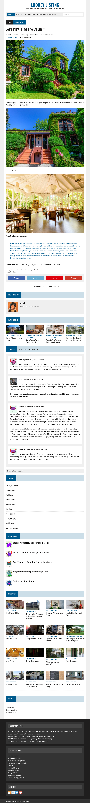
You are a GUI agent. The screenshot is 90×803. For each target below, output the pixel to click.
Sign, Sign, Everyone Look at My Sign (54, 685)
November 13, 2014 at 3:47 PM (36, 449)
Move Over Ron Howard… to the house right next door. (74, 339)
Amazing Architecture (13, 335)
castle (16, 35)
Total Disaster (10, 523)
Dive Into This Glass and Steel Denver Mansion (53, 341)
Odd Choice (9, 509)
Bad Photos (9, 495)
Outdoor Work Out (11, 684)
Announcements (10, 490)
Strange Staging (11, 518)
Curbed (22, 35)
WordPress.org (11, 712)
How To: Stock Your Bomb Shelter (74, 614)
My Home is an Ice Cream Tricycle (54, 639)
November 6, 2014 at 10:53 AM (33, 379)
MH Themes (27, 801)
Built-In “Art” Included (73, 684)
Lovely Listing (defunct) (16, 777)
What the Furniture (12, 528)
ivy (27, 35)
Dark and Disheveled (32, 661)
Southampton (48, 35)
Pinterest (35, 741)
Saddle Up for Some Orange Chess (36, 571)
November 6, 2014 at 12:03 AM (34, 359)
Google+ (45, 741)
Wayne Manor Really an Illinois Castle (39, 562)
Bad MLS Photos (13, 768)
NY (41, 35)
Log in (8, 704)
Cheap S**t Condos (14, 772)
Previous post (37, 286)
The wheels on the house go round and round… (34, 552)
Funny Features (31, 335)
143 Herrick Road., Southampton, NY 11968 (24, 270)
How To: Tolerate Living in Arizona (13, 339)
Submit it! (53, 736)
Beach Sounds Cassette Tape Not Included (35, 341)
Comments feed (11, 710)
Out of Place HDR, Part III (14, 613)
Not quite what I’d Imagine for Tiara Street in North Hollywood (34, 616)
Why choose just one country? (52, 663)
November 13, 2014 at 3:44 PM (36, 406)
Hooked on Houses (14, 775)
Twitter (29, 741)
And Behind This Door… (27, 581)
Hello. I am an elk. (11, 638)
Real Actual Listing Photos (17, 760)
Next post (54, 286)
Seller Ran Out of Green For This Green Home (34, 685)
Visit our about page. (45, 738)
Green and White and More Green (54, 614)
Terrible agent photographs (17, 763)
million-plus (34, 35)
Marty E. (16, 37)
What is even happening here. (39, 542)
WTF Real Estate (13, 770)
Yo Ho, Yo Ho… (10, 661)
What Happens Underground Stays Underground (75, 639)
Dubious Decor (51, 337)
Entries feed (10, 707)
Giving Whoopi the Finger (33, 638)
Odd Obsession (10, 513)
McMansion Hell (13, 755)
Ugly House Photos (14, 758)
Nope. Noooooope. (71, 661)
